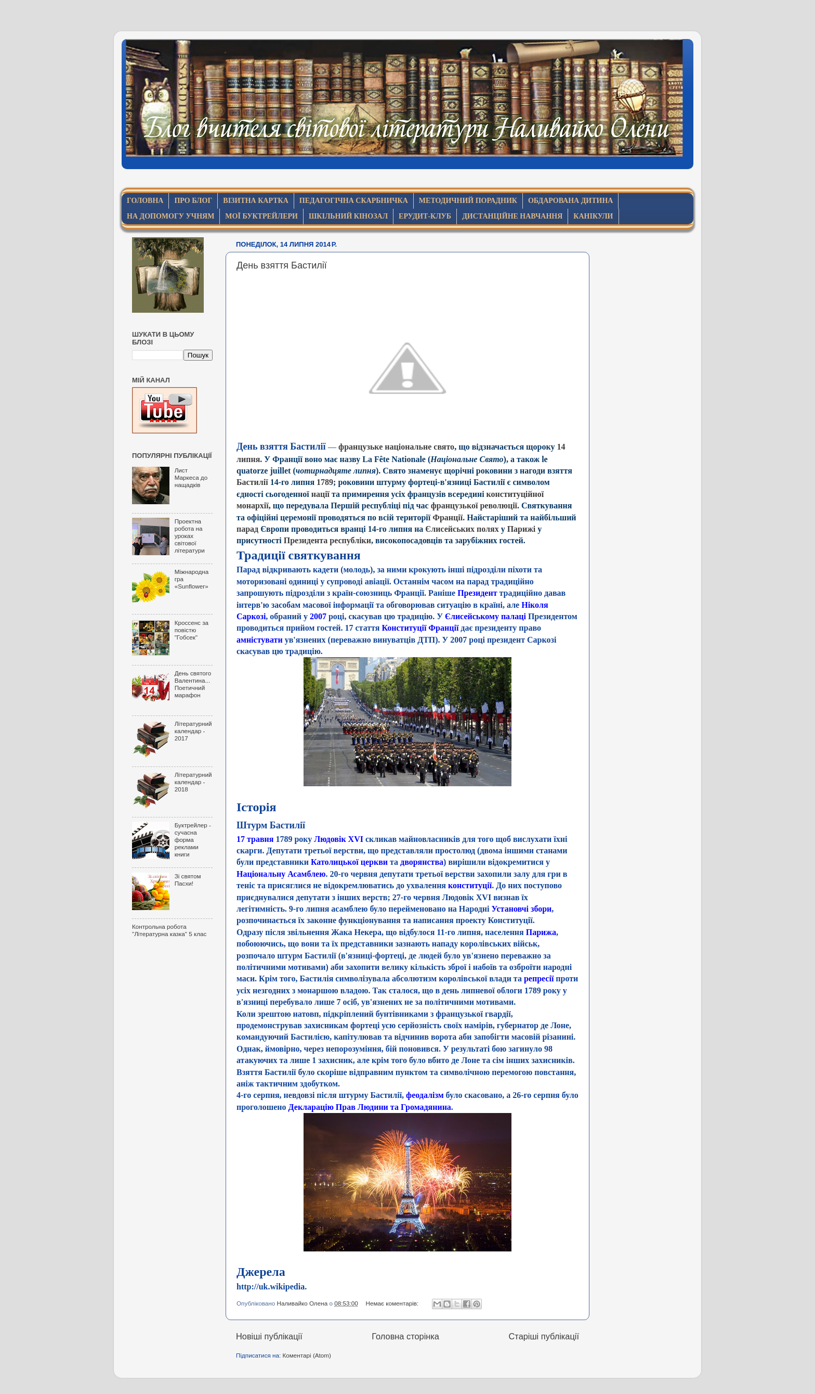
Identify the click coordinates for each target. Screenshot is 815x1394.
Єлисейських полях (461, 529)
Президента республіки (327, 540)
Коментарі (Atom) (307, 1355)
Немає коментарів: (393, 1303)
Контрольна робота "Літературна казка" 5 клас (169, 930)
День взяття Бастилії (281, 265)
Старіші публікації (544, 1336)
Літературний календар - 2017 (193, 730)
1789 (325, 482)
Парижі (521, 529)
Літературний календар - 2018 (193, 781)
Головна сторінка (405, 1336)
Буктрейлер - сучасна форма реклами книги (193, 840)
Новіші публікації (269, 1336)
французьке (360, 446)
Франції (447, 517)
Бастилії (252, 482)
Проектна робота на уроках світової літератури (190, 536)
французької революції (474, 505)
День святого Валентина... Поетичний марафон (193, 684)
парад (247, 529)
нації (320, 494)
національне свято (419, 446)
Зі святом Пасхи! (188, 880)
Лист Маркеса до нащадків (191, 477)
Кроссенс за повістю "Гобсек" (191, 630)
